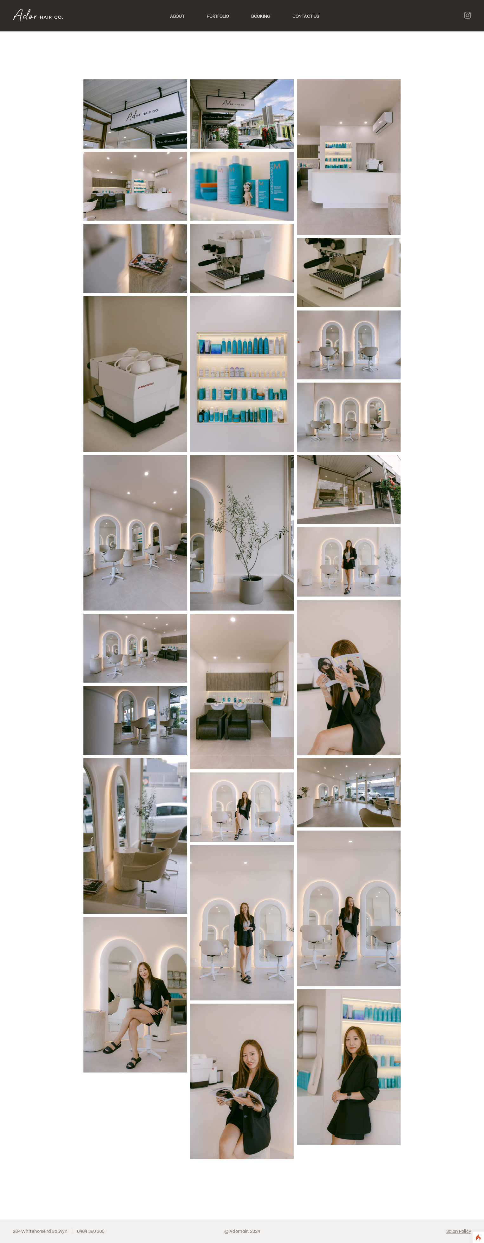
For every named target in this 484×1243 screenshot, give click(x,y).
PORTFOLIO (218, 15)
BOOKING (260, 15)
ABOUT (177, 15)
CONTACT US (305, 15)
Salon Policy (458, 1230)
